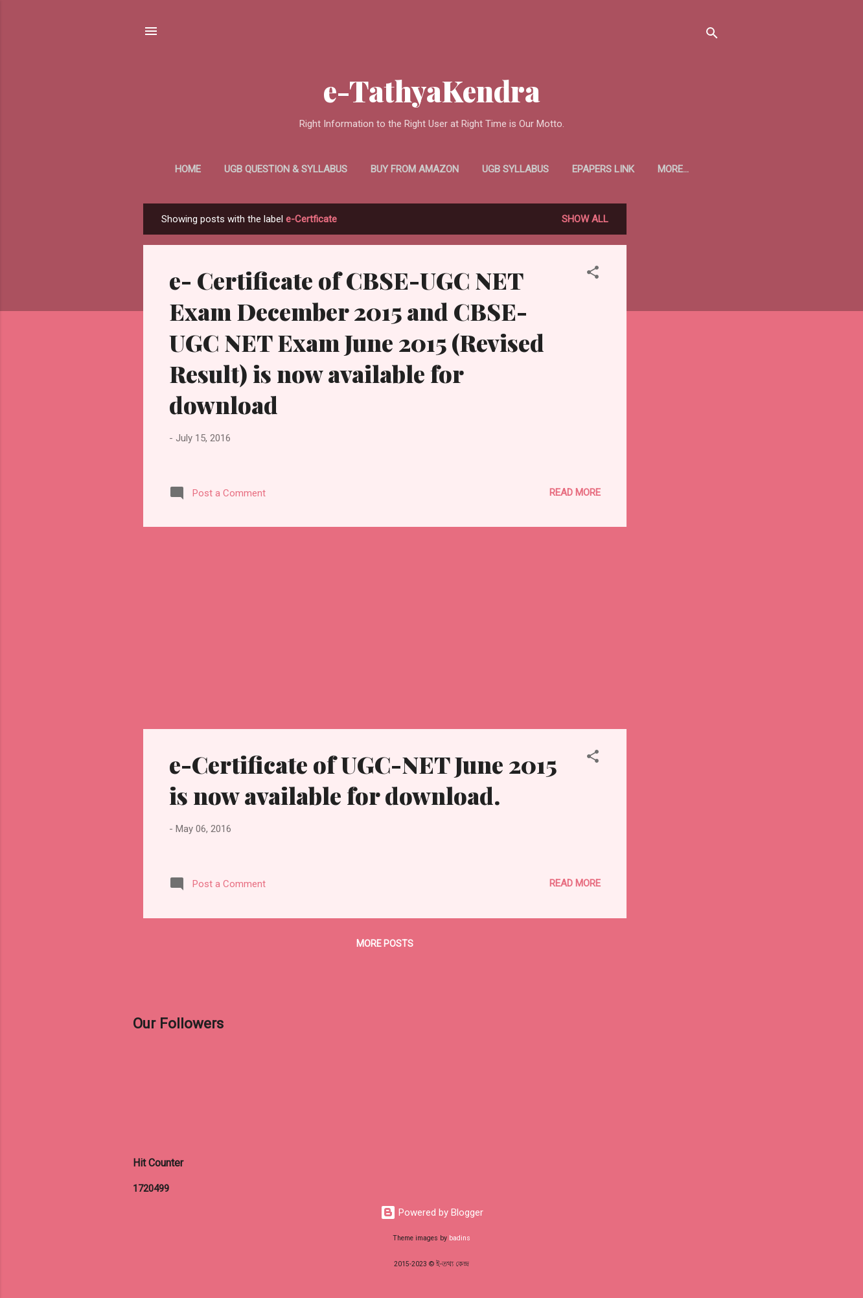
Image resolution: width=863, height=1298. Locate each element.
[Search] (712, 35)
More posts (384, 943)
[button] (593, 274)
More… (673, 169)
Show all (585, 219)
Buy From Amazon (415, 169)
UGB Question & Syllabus (285, 169)
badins (459, 1238)
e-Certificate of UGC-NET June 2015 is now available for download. (363, 779)
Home (188, 169)
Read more (575, 492)
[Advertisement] (678, 397)
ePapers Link (603, 169)
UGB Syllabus (515, 169)
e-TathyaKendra (431, 90)
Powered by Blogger (431, 1212)
